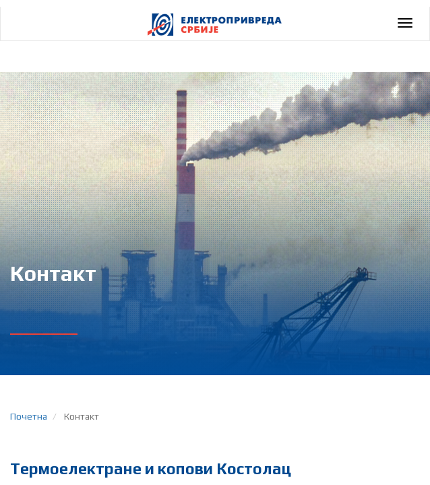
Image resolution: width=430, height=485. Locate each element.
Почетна (28, 416)
